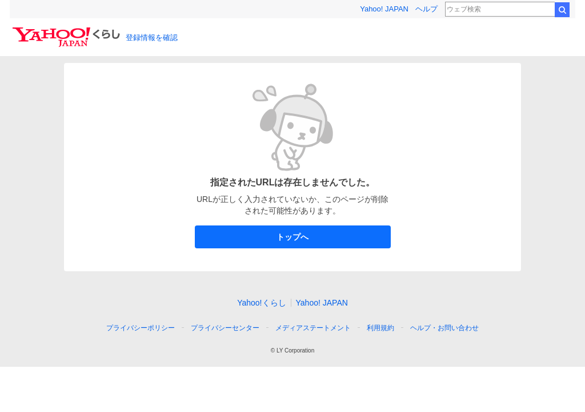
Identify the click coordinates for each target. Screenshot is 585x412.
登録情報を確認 (152, 37)
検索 (562, 9)
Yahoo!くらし (261, 302)
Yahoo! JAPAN (384, 9)
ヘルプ (426, 9)
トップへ (293, 236)
